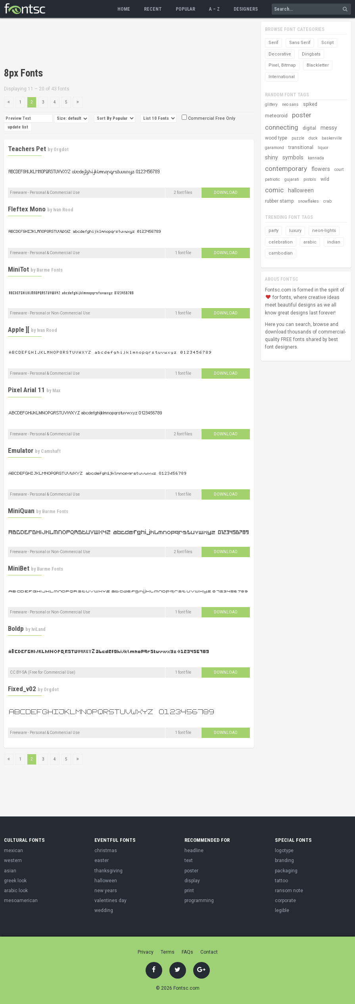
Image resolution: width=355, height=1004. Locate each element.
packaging (286, 871)
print (189, 890)
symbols (292, 157)
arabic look (16, 890)
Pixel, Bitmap (282, 65)
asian (10, 871)
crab (327, 201)
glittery (271, 104)
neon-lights (324, 230)
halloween (301, 190)
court (338, 169)
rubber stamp (279, 201)
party (273, 230)
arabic (310, 242)
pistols (309, 179)
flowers (320, 169)
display (192, 880)
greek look (15, 880)
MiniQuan (21, 511)
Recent (153, 9)
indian (333, 242)
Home (123, 9)
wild (324, 179)
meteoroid (276, 116)
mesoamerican (21, 900)
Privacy (146, 952)
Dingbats (311, 54)
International (282, 76)
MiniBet (18, 568)
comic (274, 190)
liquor (323, 148)
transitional (300, 147)
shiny (271, 157)
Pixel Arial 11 (26, 390)
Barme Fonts (49, 270)
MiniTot (18, 269)
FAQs (187, 952)
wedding (103, 910)
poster (301, 115)
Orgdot (61, 149)
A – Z (214, 9)
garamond (274, 148)
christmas (105, 850)
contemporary (286, 168)
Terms (168, 952)
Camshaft (51, 451)
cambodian (281, 253)
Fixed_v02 (22, 689)
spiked (310, 104)
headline (193, 850)
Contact (209, 952)
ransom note (289, 890)
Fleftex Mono (27, 209)
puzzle (298, 138)
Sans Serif (300, 42)
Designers (246, 9)
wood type (276, 138)
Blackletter (318, 65)
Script (327, 42)
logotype (284, 850)
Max (56, 390)
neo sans (290, 104)
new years (105, 890)
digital (309, 128)
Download (226, 192)
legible (282, 910)
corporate (285, 900)
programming (199, 900)
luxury (295, 230)
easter (101, 860)
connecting (281, 127)
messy (328, 128)
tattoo (281, 880)
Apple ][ (18, 329)
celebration (281, 242)
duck (313, 138)
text (188, 860)
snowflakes (308, 201)
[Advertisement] (148, 43)
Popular (185, 9)
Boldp (16, 628)
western (13, 860)
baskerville (332, 138)
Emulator (20, 450)
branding (284, 860)
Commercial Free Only (208, 118)
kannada (316, 158)
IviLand (38, 629)
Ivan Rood (63, 210)
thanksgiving (108, 871)
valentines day (110, 900)
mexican (13, 850)
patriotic (272, 179)
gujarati (291, 179)
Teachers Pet (27, 149)
